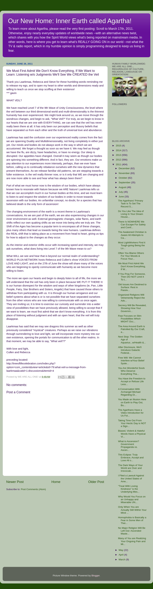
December (124, 168)
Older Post (96, 482)
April (121, 554)
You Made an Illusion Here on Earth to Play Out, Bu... (132, 402)
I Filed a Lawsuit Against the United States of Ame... (131, 478)
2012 (119, 159)
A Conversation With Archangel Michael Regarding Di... (129, 392)
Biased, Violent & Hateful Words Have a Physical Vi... (132, 433)
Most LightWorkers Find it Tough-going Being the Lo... (131, 245)
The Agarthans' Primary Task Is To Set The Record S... (130, 203)
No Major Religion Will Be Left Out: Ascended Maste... (131, 531)
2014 (119, 150)
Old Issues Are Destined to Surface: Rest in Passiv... (132, 287)
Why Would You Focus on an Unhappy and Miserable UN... (132, 499)
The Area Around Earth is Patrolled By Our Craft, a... (131, 329)
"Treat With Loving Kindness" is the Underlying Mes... (128, 489)
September (125, 182)
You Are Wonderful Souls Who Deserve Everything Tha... (131, 371)
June (122, 196)
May (121, 550)
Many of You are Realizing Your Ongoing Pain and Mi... (132, 541)
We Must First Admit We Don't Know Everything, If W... (132, 266)
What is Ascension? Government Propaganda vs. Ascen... (128, 445)
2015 (119, 145)
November (124, 173)
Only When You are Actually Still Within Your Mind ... (132, 510)
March (122, 559)
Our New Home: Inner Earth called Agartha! (69, 21)
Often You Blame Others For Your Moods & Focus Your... (131, 256)
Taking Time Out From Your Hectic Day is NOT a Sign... (132, 423)
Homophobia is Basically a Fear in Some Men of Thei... (132, 520)
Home (55, 482)
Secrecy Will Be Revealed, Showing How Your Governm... (132, 308)
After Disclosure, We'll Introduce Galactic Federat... (129, 350)
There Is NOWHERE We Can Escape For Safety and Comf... (132, 224)
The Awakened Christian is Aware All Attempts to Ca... (132, 235)
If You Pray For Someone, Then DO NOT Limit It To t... (132, 277)
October (123, 177)
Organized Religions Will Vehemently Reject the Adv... (131, 297)
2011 (119, 164)
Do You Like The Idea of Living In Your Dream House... (131, 214)
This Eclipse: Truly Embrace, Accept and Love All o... (131, 457)
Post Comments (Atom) (33, 489)
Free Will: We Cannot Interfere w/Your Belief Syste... (131, 360)
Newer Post (15, 482)
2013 (119, 155)
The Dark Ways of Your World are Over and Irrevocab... (130, 468)
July (121, 192)
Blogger (95, 575)
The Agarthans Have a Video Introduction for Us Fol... (131, 413)
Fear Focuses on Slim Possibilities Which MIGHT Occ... (129, 318)
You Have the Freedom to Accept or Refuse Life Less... (131, 381)
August (123, 187)
